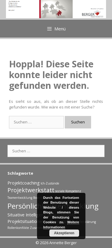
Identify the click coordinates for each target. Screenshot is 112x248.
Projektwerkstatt (30, 190)
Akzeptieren (64, 233)
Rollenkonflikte (18, 228)
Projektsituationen (25, 221)
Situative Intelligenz (26, 215)
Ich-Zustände (50, 183)
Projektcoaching (23, 183)
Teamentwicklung (19, 198)
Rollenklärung (86, 222)
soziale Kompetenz (68, 191)
